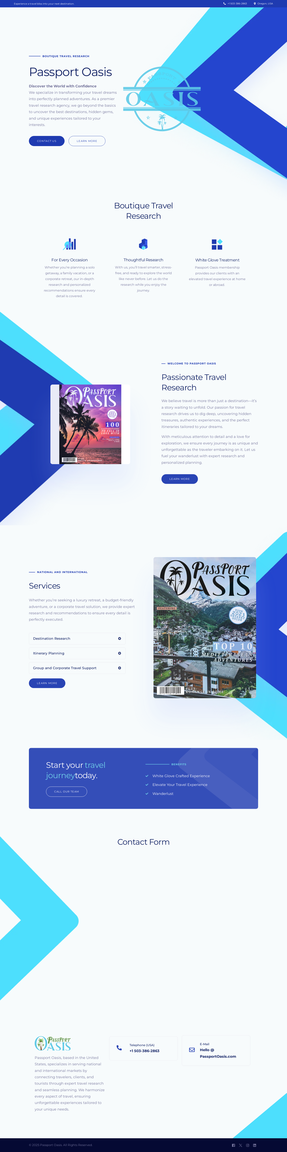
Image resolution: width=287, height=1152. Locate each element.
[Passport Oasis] (142, 903)
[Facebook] (233, 1145)
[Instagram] (247, 1145)
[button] (47, 141)
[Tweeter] (240, 1145)
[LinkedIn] (254, 1145)
